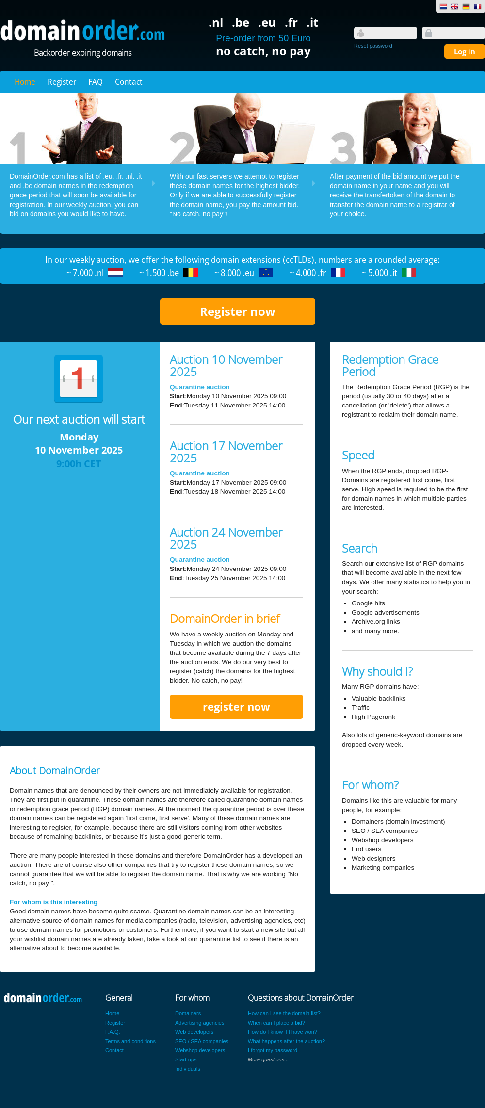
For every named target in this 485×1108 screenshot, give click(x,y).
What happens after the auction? (286, 1041)
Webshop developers (200, 1050)
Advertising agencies (200, 1023)
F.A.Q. (112, 1032)
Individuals (187, 1069)
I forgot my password (272, 1050)
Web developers (194, 1032)
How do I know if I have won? (282, 1032)
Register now (237, 311)
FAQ (95, 81)
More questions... (268, 1059)
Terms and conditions (130, 1041)
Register (62, 81)
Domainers (188, 1013)
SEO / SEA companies (201, 1041)
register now (236, 707)
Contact (129, 81)
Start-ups (186, 1059)
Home (25, 81)
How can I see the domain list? (284, 1013)
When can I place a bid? (276, 1023)
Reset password (373, 46)
